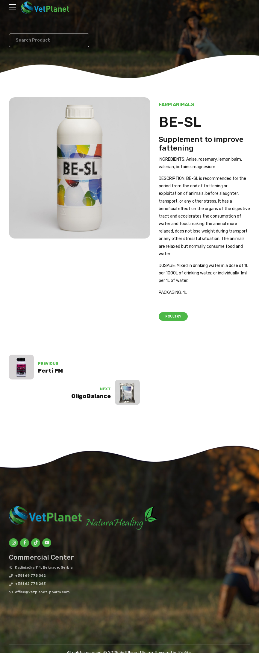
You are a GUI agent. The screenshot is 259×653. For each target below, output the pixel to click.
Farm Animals (176, 104)
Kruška (184, 628)
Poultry (173, 316)
